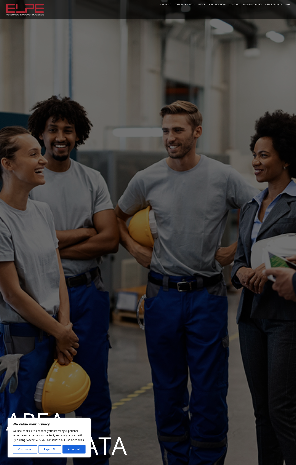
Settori (201, 4)
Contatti (234, 4)
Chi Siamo (165, 4)
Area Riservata (273, 4)
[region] (49, 437)
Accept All (74, 449)
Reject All (49, 449)
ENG (287, 4)
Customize (25, 449)
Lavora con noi (252, 4)
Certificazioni (217, 4)
